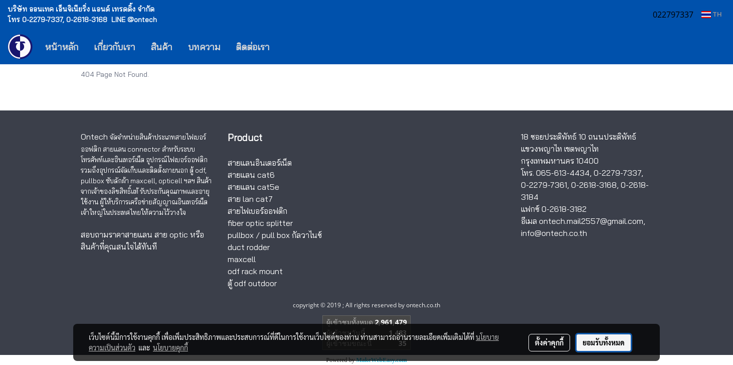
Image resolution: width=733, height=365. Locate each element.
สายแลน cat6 (251, 175)
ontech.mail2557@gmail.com (591, 221)
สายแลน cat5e (253, 187)
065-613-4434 (563, 173)
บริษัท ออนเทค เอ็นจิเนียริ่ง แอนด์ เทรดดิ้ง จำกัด (81, 9)
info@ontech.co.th (554, 233)
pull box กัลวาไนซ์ (292, 235)
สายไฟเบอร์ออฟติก (257, 211)
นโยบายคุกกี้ (170, 347)
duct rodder (249, 247)
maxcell (242, 259)
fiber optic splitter (260, 223)
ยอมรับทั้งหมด (604, 342)
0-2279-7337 (617, 173)
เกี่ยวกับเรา (114, 47)
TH (711, 14)
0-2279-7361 (544, 185)
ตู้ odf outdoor (252, 283)
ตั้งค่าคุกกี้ (549, 342)
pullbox (241, 235)
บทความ (204, 47)
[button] (292, 47)
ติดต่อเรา (253, 47)
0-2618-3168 (594, 185)
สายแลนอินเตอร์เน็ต (260, 163)
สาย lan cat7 (250, 199)
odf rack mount (255, 271)
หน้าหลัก (61, 47)
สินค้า (161, 47)
